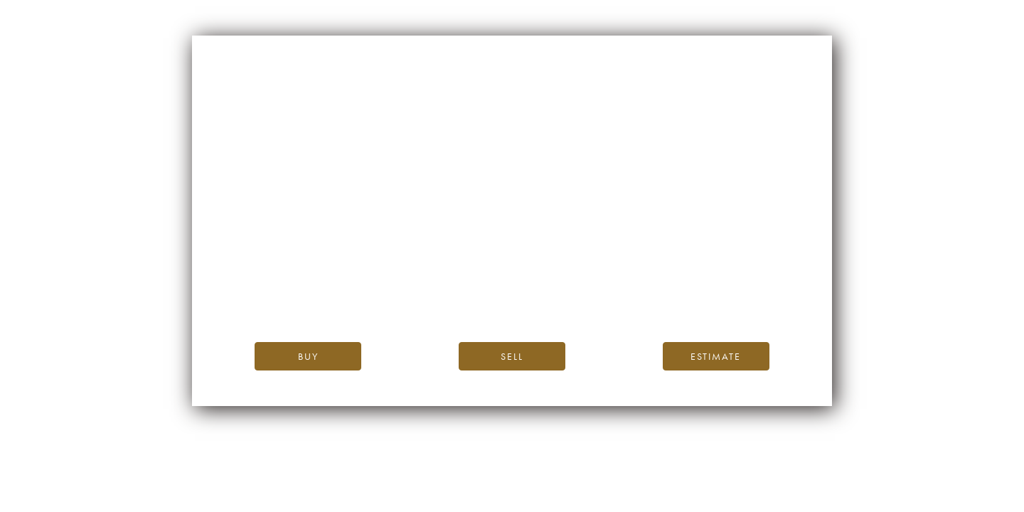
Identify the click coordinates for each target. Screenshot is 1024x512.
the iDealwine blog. (570, 281)
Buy (308, 356)
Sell (512, 356)
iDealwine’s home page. (640, 266)
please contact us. (640, 298)
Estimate (715, 356)
